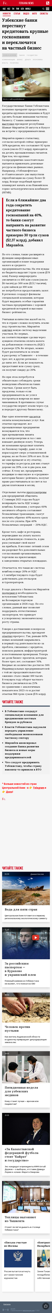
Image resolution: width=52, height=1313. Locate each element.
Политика (14, 63)
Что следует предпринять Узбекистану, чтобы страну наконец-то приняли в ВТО (23, 766)
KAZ (4, 8)
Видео (26, 14)
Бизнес (20, 59)
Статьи (17, 14)
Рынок (22, 55)
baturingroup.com (29, 1310)
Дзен (9, 791)
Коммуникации (8, 59)
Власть (5, 63)
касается (34, 416)
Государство (32, 55)
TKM (17, 8)
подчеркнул (9, 593)
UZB (22, 8)
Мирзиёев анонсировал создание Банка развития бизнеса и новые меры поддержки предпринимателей (22, 750)
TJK (13, 8)
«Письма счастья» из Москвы (15, 1244)
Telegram (38, 787)
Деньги (28, 59)
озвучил (7, 330)
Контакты (7, 1304)
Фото (34, 14)
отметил (7, 636)
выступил (8, 123)
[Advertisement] (26, 837)
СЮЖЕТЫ (44, 14)
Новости (7, 14)
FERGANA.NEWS (26, 3)
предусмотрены (36, 492)
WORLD (28, 8)
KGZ (8, 8)
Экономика (38, 59)
